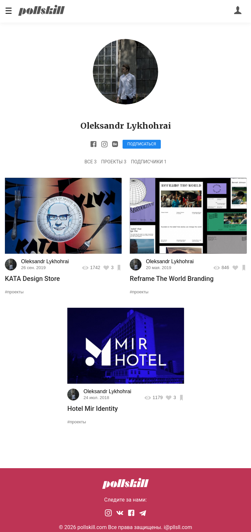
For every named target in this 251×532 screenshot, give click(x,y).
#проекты (14, 291)
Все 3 (90, 161)
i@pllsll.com (178, 527)
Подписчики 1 (149, 161)
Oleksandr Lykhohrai (45, 261)
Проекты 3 (113, 161)
